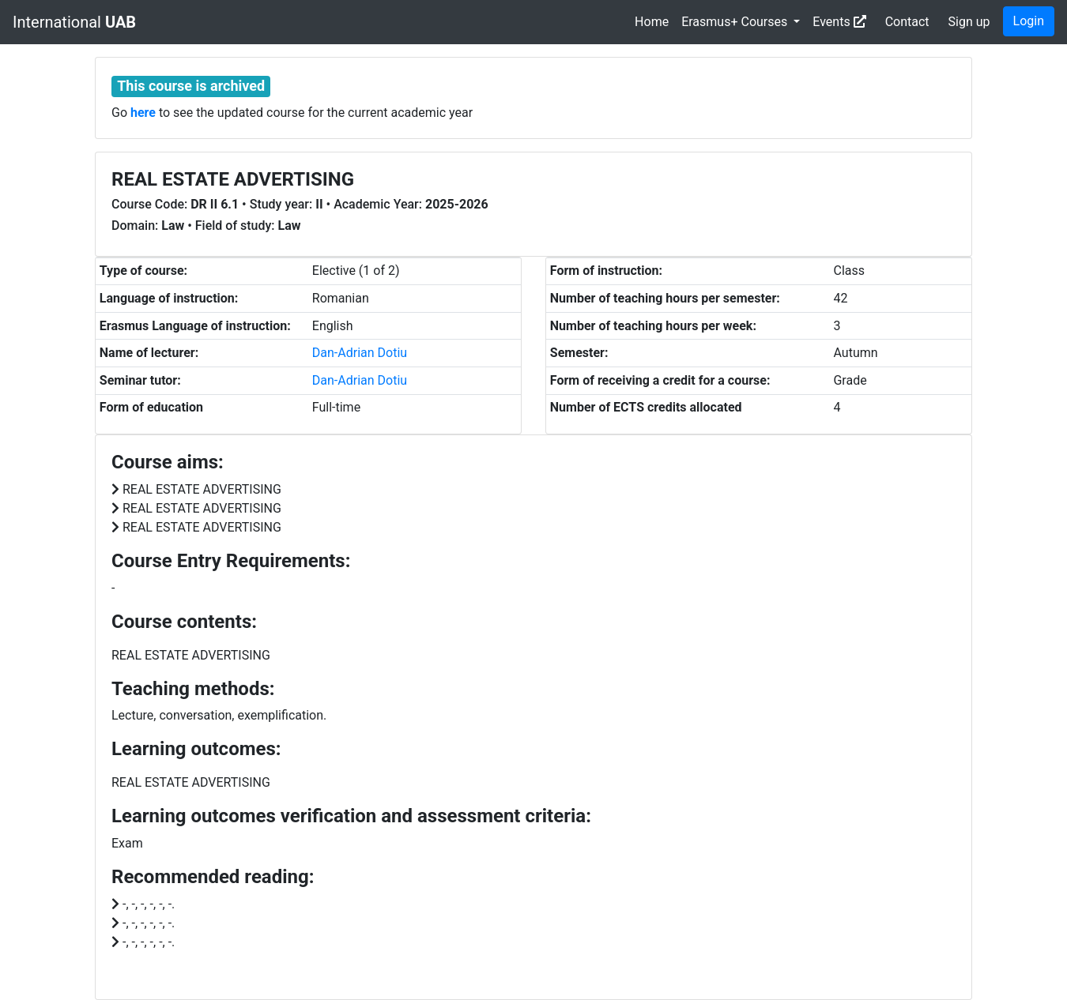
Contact (907, 21)
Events (839, 21)
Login (1028, 20)
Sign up (969, 21)
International (74, 22)
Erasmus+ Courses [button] (735, 21)
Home (652, 21)
